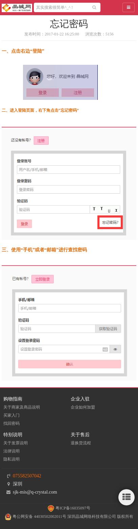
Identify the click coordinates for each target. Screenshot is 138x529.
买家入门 (11, 415)
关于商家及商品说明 (21, 407)
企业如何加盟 (83, 407)
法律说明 (11, 451)
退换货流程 (81, 443)
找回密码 (11, 423)
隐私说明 (11, 459)
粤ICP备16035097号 (69, 508)
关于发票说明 (15, 443)
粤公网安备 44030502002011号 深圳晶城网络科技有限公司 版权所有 (69, 516)
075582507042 (27, 475)
